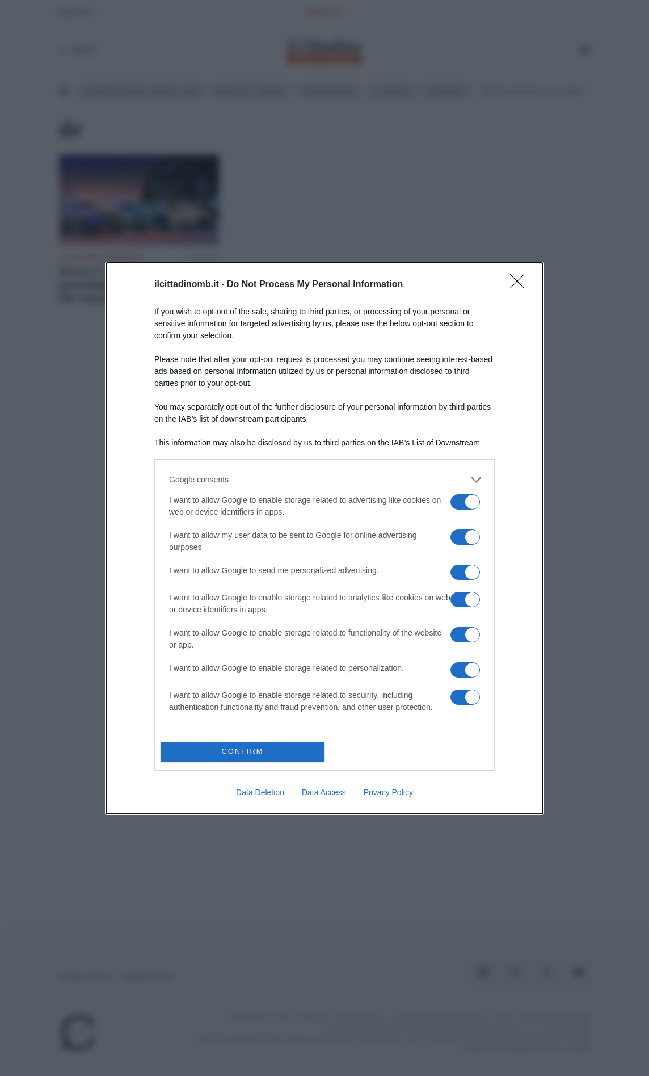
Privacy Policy (388, 792)
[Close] (521, 285)
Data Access (324, 792)
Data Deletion (260, 792)
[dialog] (324, 538)
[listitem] (324, 480)
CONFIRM (242, 751)
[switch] (465, 502)
